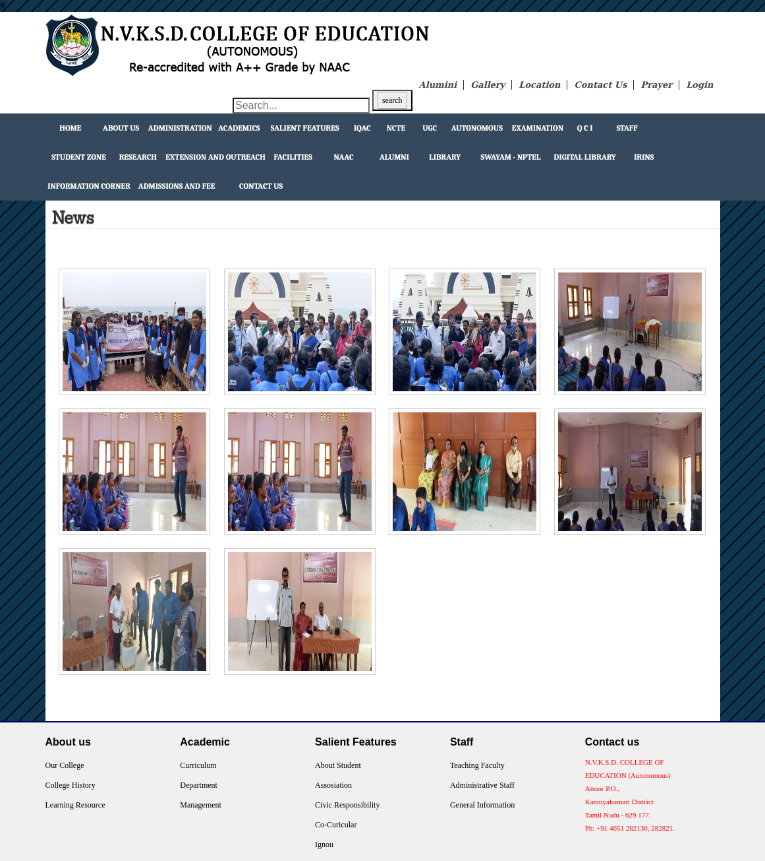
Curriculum (198, 765)
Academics (239, 128)
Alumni (394, 157)
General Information (482, 805)
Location (539, 85)
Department (198, 785)
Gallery (487, 85)
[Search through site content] (301, 105)
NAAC (344, 157)
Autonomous (477, 128)
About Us (121, 128)
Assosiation (333, 785)
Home (70, 128)
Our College (64, 765)
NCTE (396, 128)
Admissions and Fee (176, 186)
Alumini (438, 85)
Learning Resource (75, 805)
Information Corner (88, 186)
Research (138, 157)
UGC (429, 128)
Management (200, 805)
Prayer (656, 85)
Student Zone (78, 157)
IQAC (362, 128)
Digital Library (584, 157)
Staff (627, 128)
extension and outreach (215, 157)
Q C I (585, 128)
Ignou (324, 844)
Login (699, 85)
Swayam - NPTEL (511, 157)
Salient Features (305, 128)
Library (445, 157)
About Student (338, 765)
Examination (537, 128)
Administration (180, 128)
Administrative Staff (482, 785)
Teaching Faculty (477, 765)
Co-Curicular (335, 824)
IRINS (644, 157)
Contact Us (600, 85)
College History (70, 785)
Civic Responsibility (347, 805)
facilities (293, 157)
